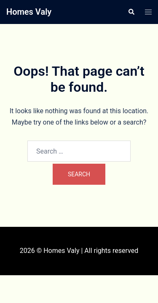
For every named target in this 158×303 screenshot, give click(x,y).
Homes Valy (28, 12)
